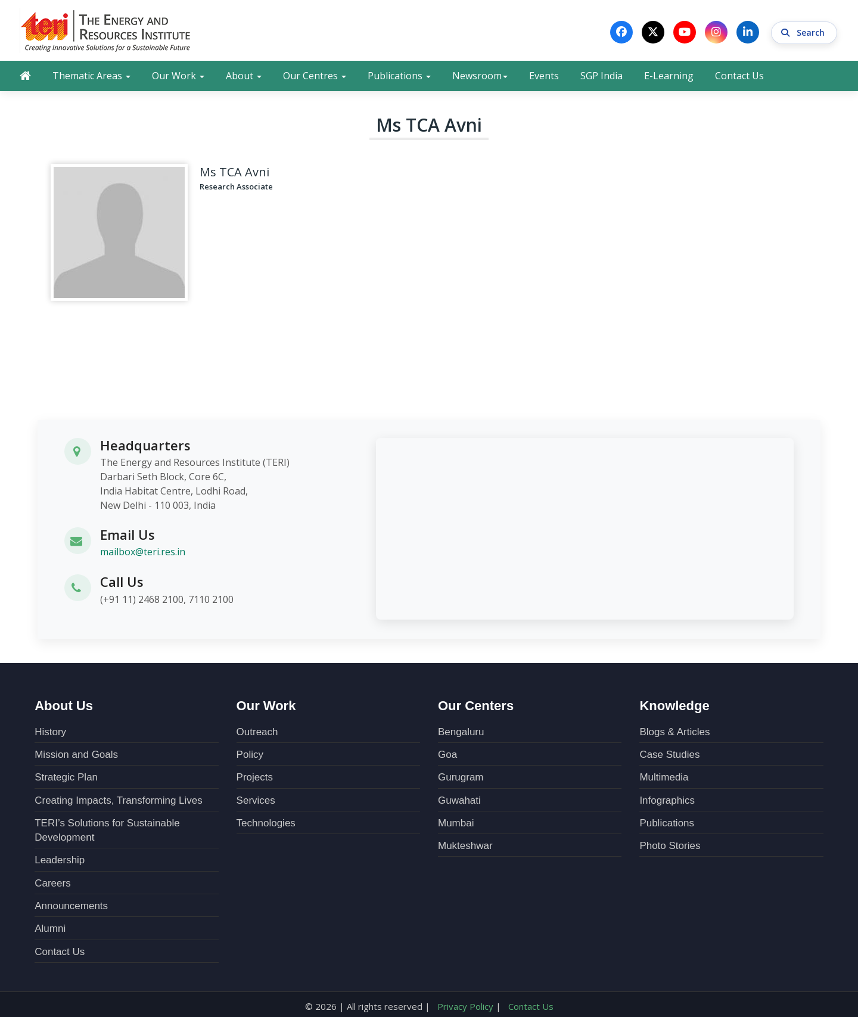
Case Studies (669, 754)
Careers (52, 882)
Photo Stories (669, 845)
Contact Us (739, 75)
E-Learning (669, 75)
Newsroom (480, 75)
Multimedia (663, 776)
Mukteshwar (465, 845)
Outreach (257, 731)
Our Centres (314, 75)
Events (544, 75)
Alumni (50, 928)
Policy (250, 754)
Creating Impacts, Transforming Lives (119, 799)
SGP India (601, 75)
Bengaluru (461, 731)
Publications (399, 75)
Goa (447, 754)
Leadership (60, 859)
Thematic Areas (91, 75)
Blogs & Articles (674, 731)
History (50, 731)
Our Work (178, 75)
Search (804, 32)
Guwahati (459, 799)
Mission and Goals (76, 754)
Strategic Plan (66, 776)
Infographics (667, 799)
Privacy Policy (465, 1006)
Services (256, 799)
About (244, 75)
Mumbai (456, 822)
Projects (255, 776)
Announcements (71, 905)
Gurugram (461, 776)
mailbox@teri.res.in (142, 551)
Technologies (266, 822)
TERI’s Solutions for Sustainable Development (107, 829)
